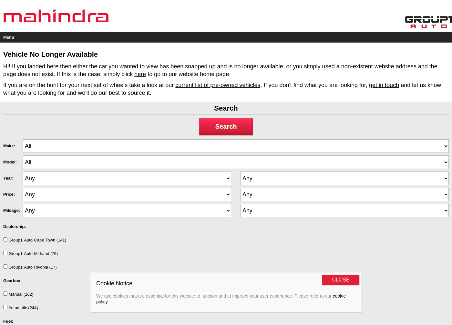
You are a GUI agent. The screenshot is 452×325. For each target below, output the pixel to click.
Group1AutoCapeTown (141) (34, 239)
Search (226, 126)
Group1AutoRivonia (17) (30, 267)
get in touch (384, 85)
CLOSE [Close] (340, 279)
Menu (8, 37)
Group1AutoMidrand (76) (30, 253)
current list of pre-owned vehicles (217, 85)
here (140, 74)
